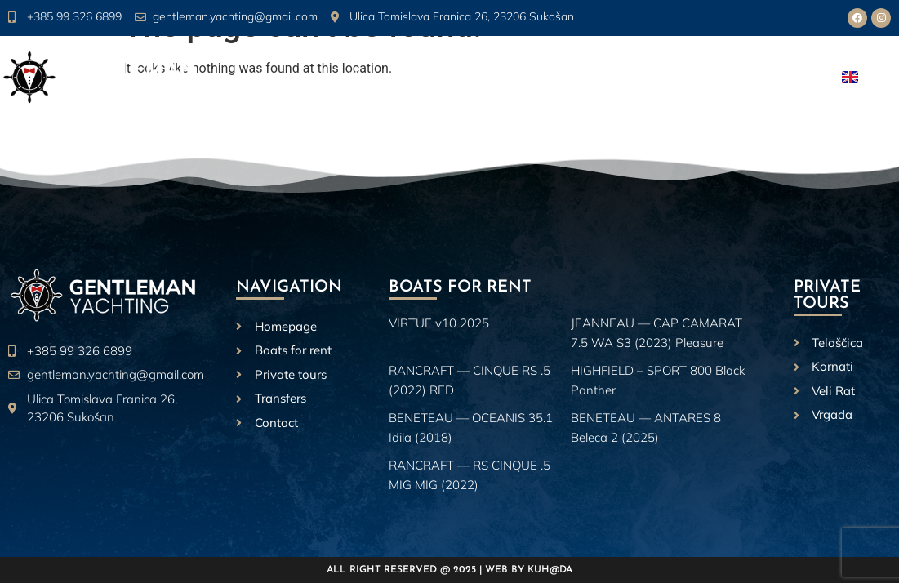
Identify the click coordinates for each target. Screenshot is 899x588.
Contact (778, 78)
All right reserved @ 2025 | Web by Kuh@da (449, 570)
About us (372, 78)
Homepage (285, 78)
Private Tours (599, 78)
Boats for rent (475, 78)
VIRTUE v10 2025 (439, 323)
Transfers (700, 78)
